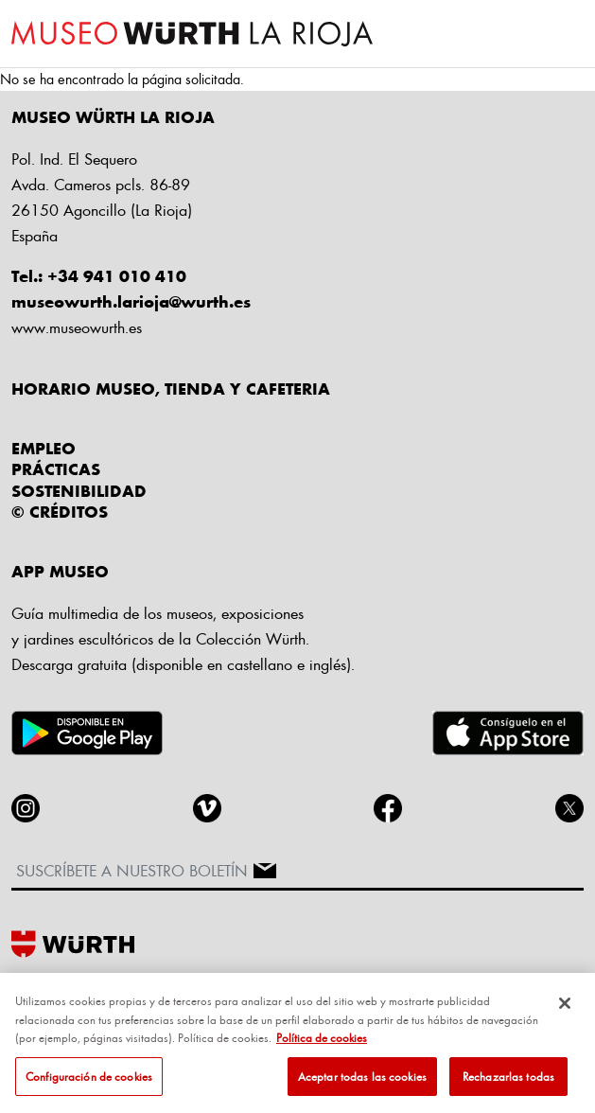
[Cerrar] (565, 1009)
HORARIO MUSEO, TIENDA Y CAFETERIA (170, 388)
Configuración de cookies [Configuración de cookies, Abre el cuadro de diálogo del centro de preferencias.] (89, 1081)
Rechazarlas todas (508, 1081)
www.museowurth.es (76, 327)
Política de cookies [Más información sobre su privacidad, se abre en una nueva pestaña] (321, 1043)
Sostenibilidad (79, 490)
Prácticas (55, 468)
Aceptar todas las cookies (362, 1081)
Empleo (43, 447)
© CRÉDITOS (59, 511)
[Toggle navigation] (566, 34)
